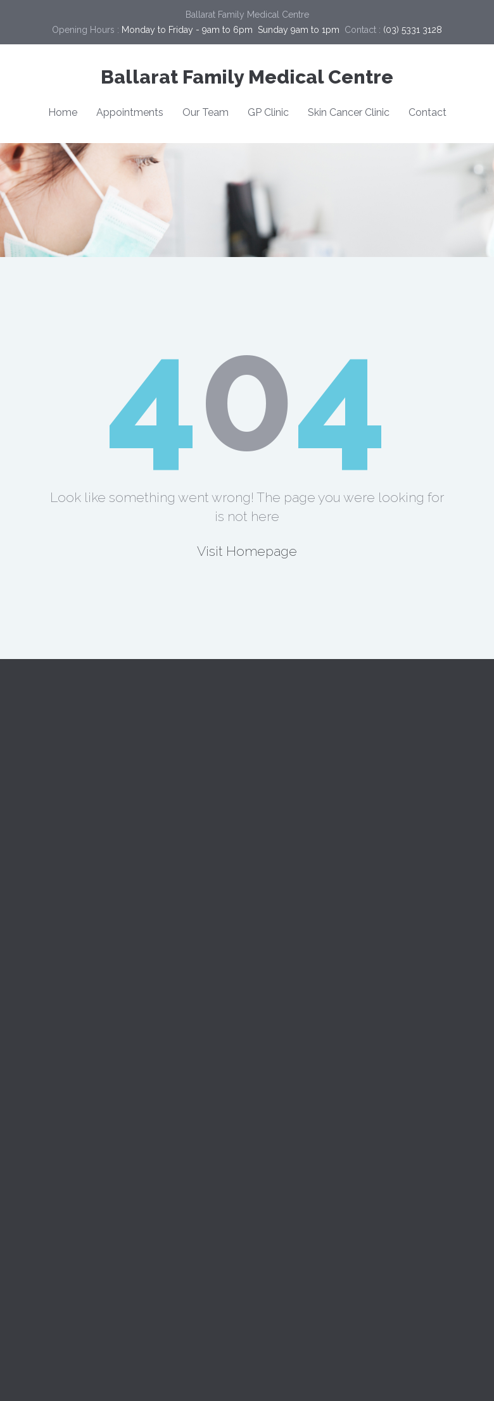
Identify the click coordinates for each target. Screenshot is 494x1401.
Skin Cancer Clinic (349, 112)
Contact (427, 112)
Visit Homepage (247, 551)
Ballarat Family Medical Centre (247, 77)
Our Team (205, 112)
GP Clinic (268, 112)
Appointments (129, 112)
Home (62, 112)
